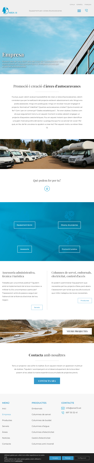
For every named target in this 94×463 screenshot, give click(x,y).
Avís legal (62, 458)
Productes (7, 420)
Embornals (37, 408)
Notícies (6, 438)
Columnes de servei (41, 414)
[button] (79, 11)
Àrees (5, 432)
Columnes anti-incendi (43, 444)
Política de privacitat (74, 458)
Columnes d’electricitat (43, 432)
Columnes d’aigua (40, 426)
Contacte (6, 444)
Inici (4, 408)
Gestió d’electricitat (41, 438)
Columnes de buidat (41, 420)
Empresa (6, 414)
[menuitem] (72, 4)
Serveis (5, 426)
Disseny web (88, 458)
